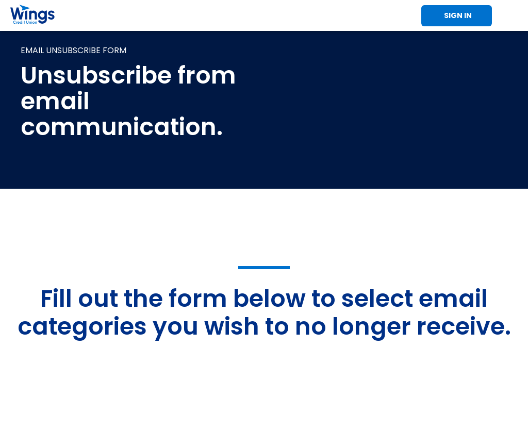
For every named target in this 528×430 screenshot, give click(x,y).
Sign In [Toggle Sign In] (458, 15)
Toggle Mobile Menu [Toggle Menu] (512, 15)
